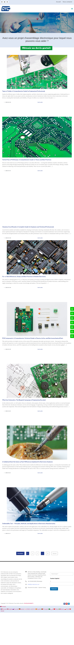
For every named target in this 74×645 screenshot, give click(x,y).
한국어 (32, 609)
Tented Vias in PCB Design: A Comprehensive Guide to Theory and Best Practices (26, 159)
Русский (16, 609)
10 (48, 553)
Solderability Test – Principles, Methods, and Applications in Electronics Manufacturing (28, 523)
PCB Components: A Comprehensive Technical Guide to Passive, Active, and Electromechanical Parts (32, 338)
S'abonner (54, 589)
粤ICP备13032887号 (28, 603)
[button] (72, 8)
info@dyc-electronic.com (33, 584)
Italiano (62, 609)
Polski (67, 609)
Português (45, 609)
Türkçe (56, 609)
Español (38, 609)
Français (3, 606)
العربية (51, 609)
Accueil (58, 2)
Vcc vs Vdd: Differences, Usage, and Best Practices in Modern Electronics (24, 276)
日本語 (27, 609)
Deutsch (22, 609)
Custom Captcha (55, 578)
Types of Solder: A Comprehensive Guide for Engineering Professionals (23, 91)
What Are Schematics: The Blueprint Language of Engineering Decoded (24, 400)
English (10, 609)
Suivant (55, 553)
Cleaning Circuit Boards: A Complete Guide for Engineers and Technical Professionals (28, 227)
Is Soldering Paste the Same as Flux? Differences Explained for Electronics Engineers (27, 461)
